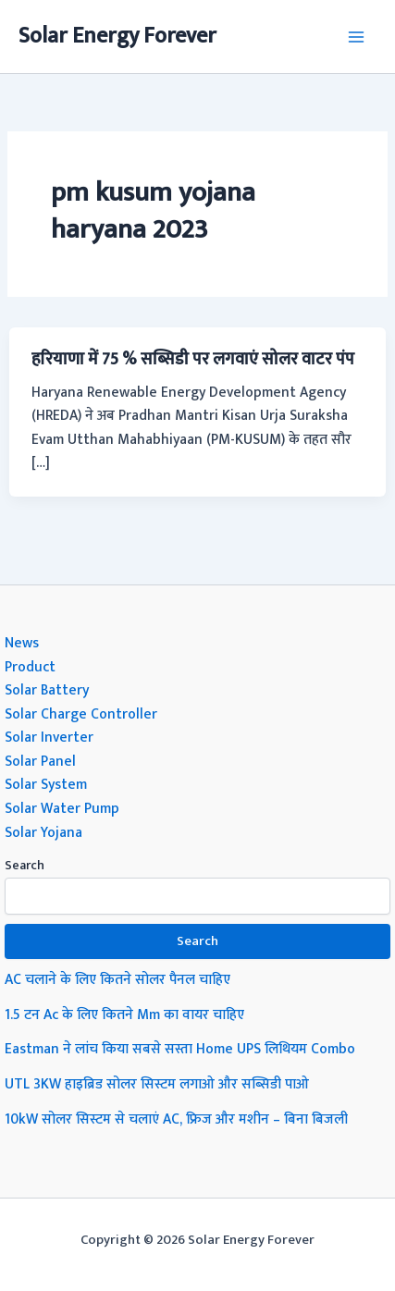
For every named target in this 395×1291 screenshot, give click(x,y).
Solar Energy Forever (117, 36)
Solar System (46, 784)
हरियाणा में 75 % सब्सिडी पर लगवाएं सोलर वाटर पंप (192, 359)
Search (24, 865)
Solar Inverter (49, 737)
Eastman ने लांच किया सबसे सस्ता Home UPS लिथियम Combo (180, 1049)
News (22, 643)
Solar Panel (40, 761)
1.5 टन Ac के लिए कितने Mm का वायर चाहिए (124, 1014)
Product (30, 667)
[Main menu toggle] (356, 36)
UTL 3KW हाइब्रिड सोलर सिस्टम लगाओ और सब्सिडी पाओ (157, 1084)
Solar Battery (47, 690)
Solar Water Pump (62, 808)
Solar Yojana (43, 832)
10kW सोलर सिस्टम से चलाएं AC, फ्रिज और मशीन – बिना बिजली (176, 1119)
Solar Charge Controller (81, 714)
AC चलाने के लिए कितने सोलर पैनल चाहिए (117, 979)
